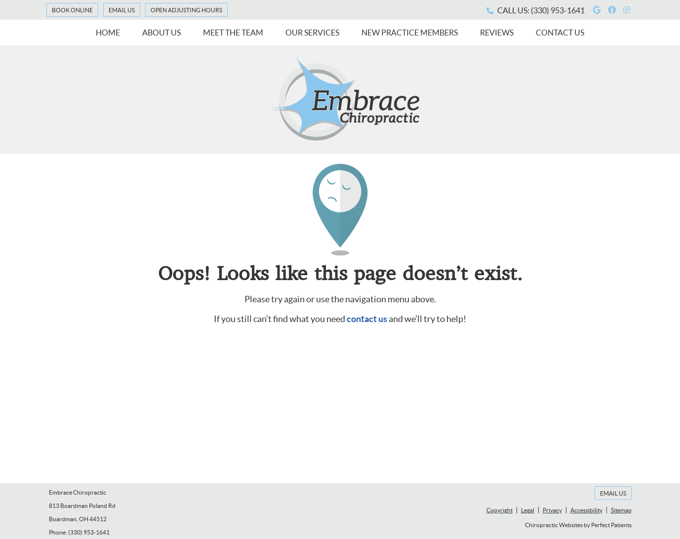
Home (108, 32)
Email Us (122, 10)
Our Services (312, 32)
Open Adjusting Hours (186, 10)
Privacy (552, 510)
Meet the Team (233, 32)
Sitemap (621, 510)
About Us (161, 32)
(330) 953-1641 (558, 10)
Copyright (499, 510)
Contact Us (560, 32)
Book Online (72, 10)
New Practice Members (409, 32)
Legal (527, 510)
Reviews (497, 32)
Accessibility (586, 510)
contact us (367, 319)
